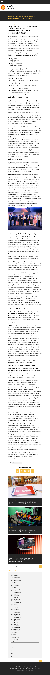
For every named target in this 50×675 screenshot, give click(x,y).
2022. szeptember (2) (16, 617)
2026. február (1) (15, 574)
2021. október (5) (15, 631)
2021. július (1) (14, 632)
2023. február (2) (15, 609)
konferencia (18, 462)
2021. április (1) (14, 636)
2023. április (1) (14, 607)
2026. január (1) (14, 575)
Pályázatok (31, 668)
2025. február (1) (15, 585)
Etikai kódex (31, 670)
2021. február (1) (14, 639)
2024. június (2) (14, 594)
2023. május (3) (14, 605)
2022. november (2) (15, 614)
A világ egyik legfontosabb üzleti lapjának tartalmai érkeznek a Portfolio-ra (22, 503)
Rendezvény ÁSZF (22, 668)
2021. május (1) (14, 634)
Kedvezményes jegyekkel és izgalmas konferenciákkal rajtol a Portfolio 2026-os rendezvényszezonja (22, 559)
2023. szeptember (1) (16, 602)
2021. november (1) (15, 629)
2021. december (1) (15, 627)
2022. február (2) (15, 626)
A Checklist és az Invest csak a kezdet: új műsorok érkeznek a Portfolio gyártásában (22, 531)
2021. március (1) (15, 637)
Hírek (15, 14)
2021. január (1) (14, 641)
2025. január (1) (14, 587)
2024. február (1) (15, 595)
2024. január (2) (14, 597)
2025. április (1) (14, 584)
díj (13, 462)
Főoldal (10, 14)
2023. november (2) (15, 599)
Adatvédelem (13, 668)
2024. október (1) (15, 590)
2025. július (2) (14, 582)
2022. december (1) (15, 612)
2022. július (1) (14, 620)
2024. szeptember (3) (16, 592)
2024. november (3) (15, 589)
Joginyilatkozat (29, 667)
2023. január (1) (14, 610)
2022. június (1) (14, 622)
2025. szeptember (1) (16, 580)
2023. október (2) (15, 600)
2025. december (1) (15, 577)
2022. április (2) (14, 624)
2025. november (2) (15, 579)
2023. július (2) (14, 604)
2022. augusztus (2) (15, 619)
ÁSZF (35, 667)
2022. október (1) (15, 615)
